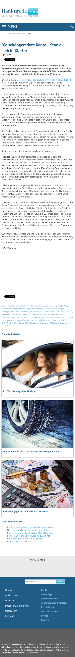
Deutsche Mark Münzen (55, 314)
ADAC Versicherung (46, 320)
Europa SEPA (23, 323)
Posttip (45, 620)
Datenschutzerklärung (17, 605)
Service (44, 615)
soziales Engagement (26, 308)
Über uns (9, 600)
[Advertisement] (37, 272)
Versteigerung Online (42, 308)
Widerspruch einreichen (64, 317)
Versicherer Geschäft (9, 308)
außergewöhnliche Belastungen (17, 306)
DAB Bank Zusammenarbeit (60, 323)
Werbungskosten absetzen (40, 306)
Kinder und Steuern (8, 320)
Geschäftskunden (49, 611)
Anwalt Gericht (26, 317)
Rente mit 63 (59, 320)
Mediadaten (11, 595)
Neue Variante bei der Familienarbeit (25, 538)
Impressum (11, 610)
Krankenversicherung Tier (20, 314)
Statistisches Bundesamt (39, 323)
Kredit (44, 590)
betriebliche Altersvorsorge (27, 320)
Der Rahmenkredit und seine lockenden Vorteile (30, 527)
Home (8, 590)
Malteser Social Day (37, 311)
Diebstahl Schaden (39, 314)
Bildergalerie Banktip (59, 306)
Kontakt (9, 616)
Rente (62, 216)
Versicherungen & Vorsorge (16, 34)
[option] (13, 570)
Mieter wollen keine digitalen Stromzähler (28, 530)
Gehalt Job (5, 326)
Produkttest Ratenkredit (20, 311)
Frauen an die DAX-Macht (19, 541)
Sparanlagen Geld (52, 311)
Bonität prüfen (11, 323)
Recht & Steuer (48, 607)
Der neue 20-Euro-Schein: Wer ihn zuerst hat (28, 535)
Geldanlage (46, 594)
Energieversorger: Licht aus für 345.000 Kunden (30, 532)
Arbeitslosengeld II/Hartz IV (44, 317)
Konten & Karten (49, 598)
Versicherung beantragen (10, 317)
